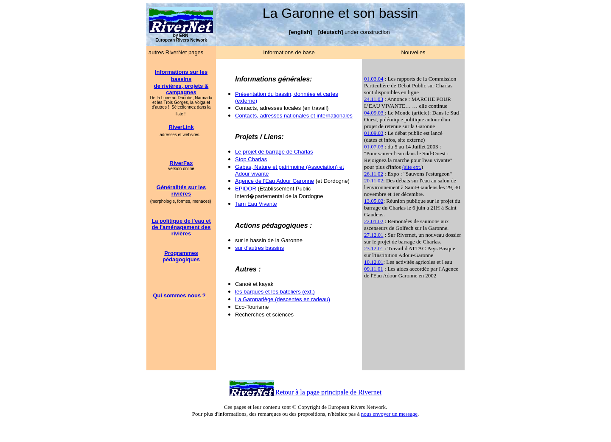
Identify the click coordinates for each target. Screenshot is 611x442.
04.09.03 (374, 112)
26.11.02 (373, 174)
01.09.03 (374, 133)
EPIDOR (245, 188)
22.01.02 (374, 221)
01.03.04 (374, 79)
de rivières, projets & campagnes (181, 89)
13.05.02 (374, 201)
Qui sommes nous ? (179, 295)
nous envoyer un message (389, 414)
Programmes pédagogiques (181, 256)
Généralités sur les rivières (181, 190)
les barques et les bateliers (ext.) (275, 291)
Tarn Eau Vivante (256, 204)
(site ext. (411, 167)
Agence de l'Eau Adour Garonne (274, 181)
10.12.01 (374, 262)
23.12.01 (374, 248)
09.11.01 (373, 269)
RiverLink (180, 127)
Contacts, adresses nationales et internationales (294, 115)
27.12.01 (374, 235)
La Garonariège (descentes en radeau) (282, 299)
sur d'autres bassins (259, 248)
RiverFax (181, 163)
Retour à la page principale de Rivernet (328, 392)
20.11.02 (373, 180)
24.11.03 (373, 99)
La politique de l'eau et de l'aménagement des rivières (181, 227)
